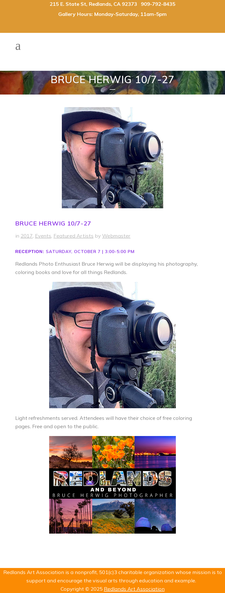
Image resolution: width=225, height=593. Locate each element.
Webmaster (116, 236)
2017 (27, 236)
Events (43, 236)
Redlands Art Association (134, 589)
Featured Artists (73, 236)
